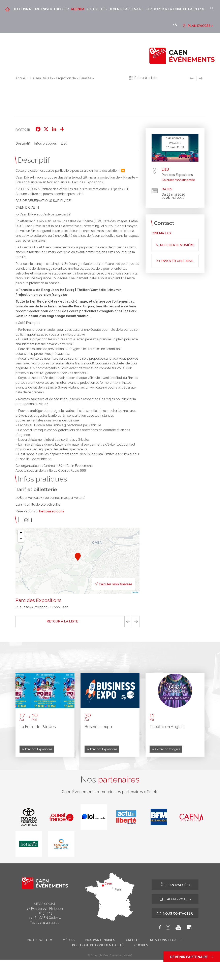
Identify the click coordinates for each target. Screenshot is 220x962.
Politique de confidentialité (98, 947)
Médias (69, 942)
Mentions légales (166, 942)
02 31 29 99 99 (48, 925)
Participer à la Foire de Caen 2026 (175, 9)
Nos (110, 781)
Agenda (77, 9)
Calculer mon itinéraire (107, 584)
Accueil (20, 78)
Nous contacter (175, 915)
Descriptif (22, 143)
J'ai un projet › (175, 901)
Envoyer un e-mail (175, 261)
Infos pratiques (45, 143)
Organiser (42, 9)
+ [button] (21, 533)
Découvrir (22, 9)
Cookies (141, 947)
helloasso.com (51, 511)
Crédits (132, 942)
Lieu (64, 143)
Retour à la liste (145, 78)
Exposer (61, 9)
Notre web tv (39, 942)
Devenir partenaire (126, 9)
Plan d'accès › (175, 887)
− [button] (21, 539)
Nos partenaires (100, 942)
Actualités (96, 9)
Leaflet (135, 592)
